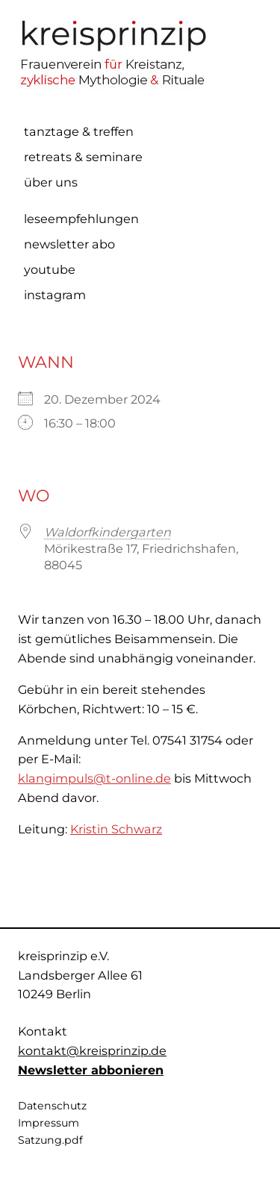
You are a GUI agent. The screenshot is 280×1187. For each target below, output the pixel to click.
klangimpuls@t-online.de (94, 778)
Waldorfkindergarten (107, 531)
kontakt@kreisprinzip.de (92, 1050)
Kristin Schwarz (116, 828)
